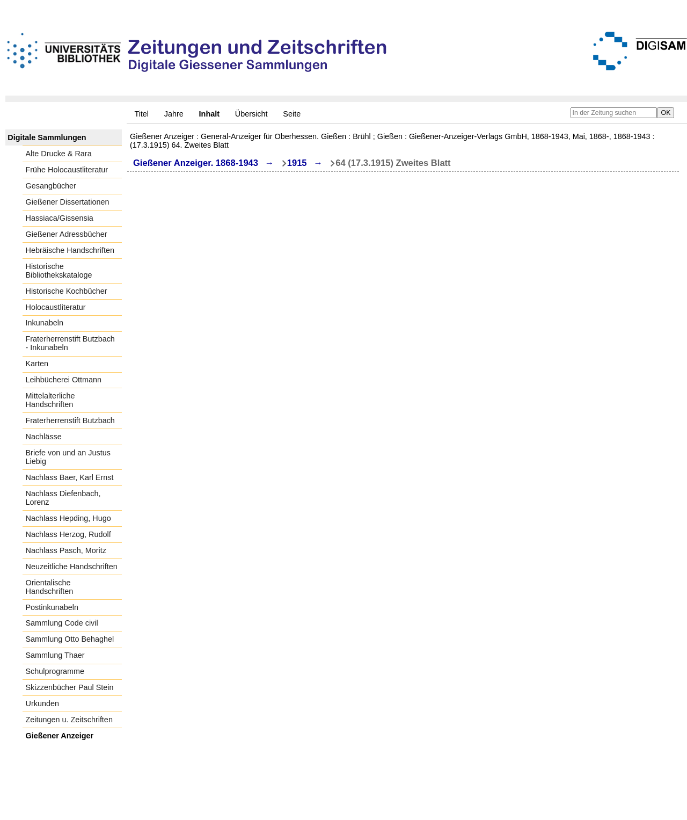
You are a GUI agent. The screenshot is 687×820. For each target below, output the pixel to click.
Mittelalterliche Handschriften (50, 400)
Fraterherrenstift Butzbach (70, 420)
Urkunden (42, 703)
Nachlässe (44, 436)
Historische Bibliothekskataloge (59, 270)
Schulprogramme (55, 671)
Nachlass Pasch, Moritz (66, 550)
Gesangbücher (51, 186)
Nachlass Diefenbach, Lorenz (63, 497)
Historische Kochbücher (66, 291)
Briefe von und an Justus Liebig (68, 457)
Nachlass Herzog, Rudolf (68, 534)
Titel (141, 114)
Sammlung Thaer (55, 655)
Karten (37, 363)
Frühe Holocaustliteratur (67, 169)
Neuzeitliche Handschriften (72, 566)
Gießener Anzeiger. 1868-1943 (195, 163)
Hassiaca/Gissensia (59, 218)
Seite (292, 114)
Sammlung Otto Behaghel (70, 639)
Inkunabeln (44, 322)
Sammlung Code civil (62, 623)
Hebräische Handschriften (70, 250)
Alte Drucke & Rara (59, 153)
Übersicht (251, 114)
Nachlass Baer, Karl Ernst (70, 477)
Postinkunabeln (52, 607)
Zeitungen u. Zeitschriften (69, 719)
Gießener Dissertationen (67, 202)
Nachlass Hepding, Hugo (68, 518)
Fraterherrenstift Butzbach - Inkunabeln (70, 343)
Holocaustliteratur (56, 307)
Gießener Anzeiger (60, 735)
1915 (297, 163)
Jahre (174, 114)
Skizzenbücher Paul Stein (70, 687)
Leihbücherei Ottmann (64, 379)
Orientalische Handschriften (50, 587)
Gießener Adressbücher (66, 234)
